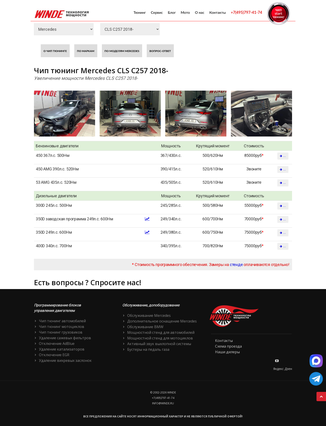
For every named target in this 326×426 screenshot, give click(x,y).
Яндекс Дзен (282, 369)
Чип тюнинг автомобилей (62, 320)
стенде (236, 264)
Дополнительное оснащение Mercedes (162, 321)
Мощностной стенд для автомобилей (160, 332)
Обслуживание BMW (145, 326)
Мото (185, 12)
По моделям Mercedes (122, 51)
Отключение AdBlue (56, 343)
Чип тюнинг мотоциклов (61, 326)
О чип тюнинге (55, 51)
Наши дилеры (227, 351)
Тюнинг (140, 12)
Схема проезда (228, 346)
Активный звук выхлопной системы (159, 343)
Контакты (217, 12)
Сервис (157, 12)
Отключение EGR (54, 354)
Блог (172, 12)
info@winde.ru (163, 403)
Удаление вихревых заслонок (65, 360)
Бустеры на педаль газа (148, 349)
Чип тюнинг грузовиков (60, 332)
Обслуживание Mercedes (149, 315)
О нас (199, 12)
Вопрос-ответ (160, 51)
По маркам (85, 51)
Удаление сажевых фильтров (65, 337)
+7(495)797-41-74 (246, 12)
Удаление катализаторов (61, 349)
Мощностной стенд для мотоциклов (160, 338)
